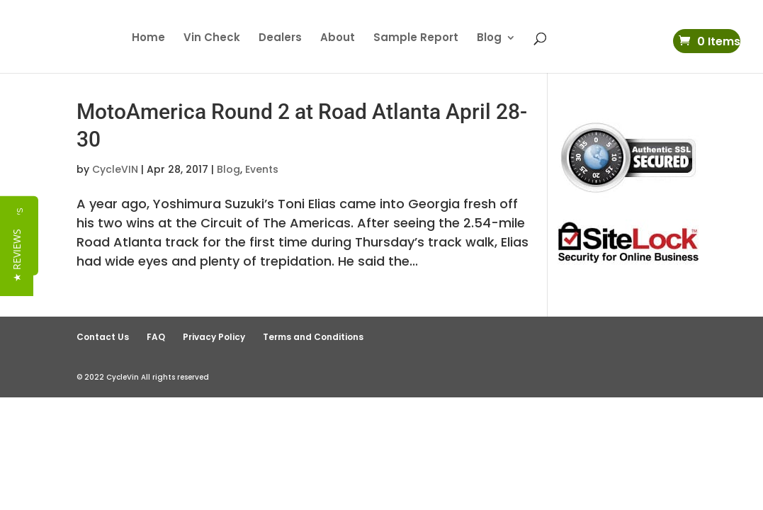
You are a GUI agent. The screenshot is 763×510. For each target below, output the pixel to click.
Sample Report (415, 39)
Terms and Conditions (313, 337)
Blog (489, 39)
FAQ (156, 337)
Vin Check (211, 39)
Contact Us (103, 337)
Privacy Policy (214, 337)
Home (148, 39)
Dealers (280, 39)
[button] (16, 263)
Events (261, 169)
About (337, 39)
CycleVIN (115, 169)
